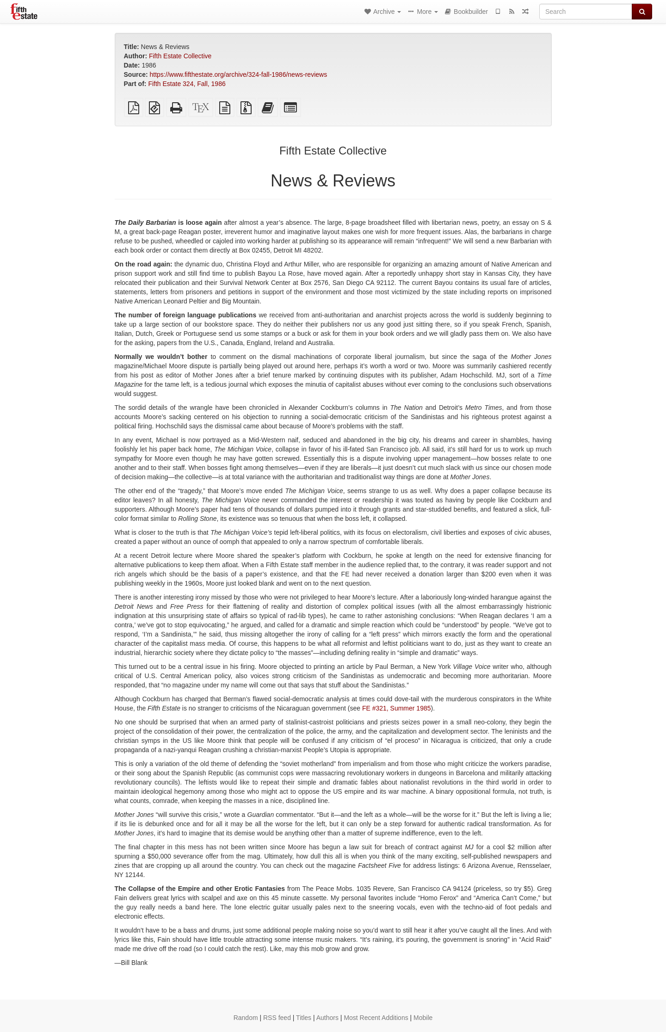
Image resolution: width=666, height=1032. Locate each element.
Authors (327, 1017)
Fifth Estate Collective (180, 56)
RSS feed (277, 1017)
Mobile (422, 1017)
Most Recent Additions (376, 1017)
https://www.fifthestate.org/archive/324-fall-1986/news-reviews (238, 74)
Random (246, 1017)
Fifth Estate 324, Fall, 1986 (186, 83)
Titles (303, 1017)
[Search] (585, 11)
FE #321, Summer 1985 (396, 708)
